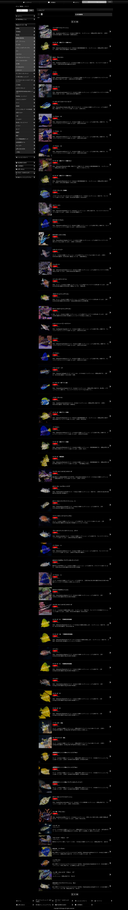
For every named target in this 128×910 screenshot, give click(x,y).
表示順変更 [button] (79, 14)
